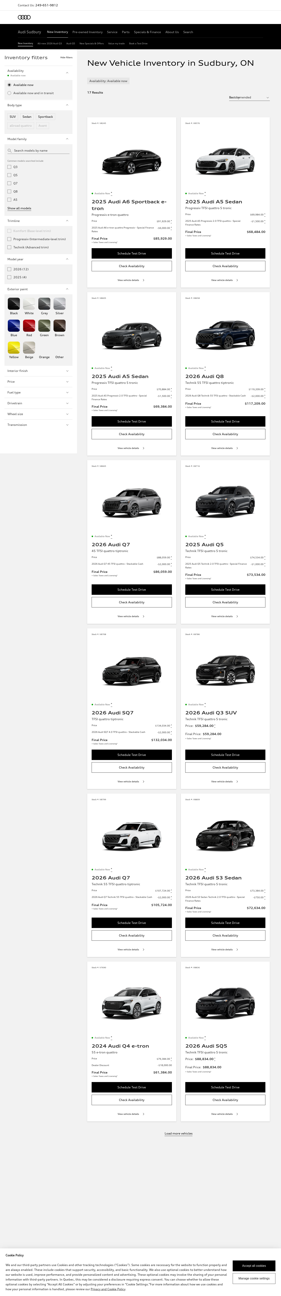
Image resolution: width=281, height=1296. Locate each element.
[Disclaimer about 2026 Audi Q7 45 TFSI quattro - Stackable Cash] (171, 564)
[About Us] (172, 32)
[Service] (112, 32)
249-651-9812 (46, 5)
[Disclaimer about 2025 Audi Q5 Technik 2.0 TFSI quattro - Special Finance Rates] (264, 564)
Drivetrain (38, 403)
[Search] (188, 32)
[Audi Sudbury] (29, 32)
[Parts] (126, 32)
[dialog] (140, 1272)
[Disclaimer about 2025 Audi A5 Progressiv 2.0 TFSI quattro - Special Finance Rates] (264, 221)
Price (38, 381)
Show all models (19, 208)
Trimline (38, 221)
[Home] (24, 17)
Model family (38, 139)
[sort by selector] (249, 97)
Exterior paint (38, 289)
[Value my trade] (116, 44)
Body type (38, 105)
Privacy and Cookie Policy (108, 1289)
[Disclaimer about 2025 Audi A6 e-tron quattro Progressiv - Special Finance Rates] (171, 228)
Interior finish (38, 371)
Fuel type (38, 392)
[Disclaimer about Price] (171, 221)
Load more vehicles (179, 1133)
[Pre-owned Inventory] (87, 32)
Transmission (38, 425)
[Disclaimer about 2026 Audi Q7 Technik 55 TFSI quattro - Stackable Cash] (171, 897)
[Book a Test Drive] (138, 44)
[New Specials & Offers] (92, 44)
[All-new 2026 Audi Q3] (50, 44)
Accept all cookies (254, 1265)
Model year (38, 259)
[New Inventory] (57, 32)
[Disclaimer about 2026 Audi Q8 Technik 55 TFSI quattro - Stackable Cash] (264, 396)
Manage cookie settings (254, 1278)
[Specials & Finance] (147, 32)
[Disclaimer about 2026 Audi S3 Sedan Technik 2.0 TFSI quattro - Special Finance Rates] (264, 897)
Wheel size (38, 414)
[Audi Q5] (70, 44)
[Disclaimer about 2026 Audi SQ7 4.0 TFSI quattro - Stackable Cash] (171, 732)
